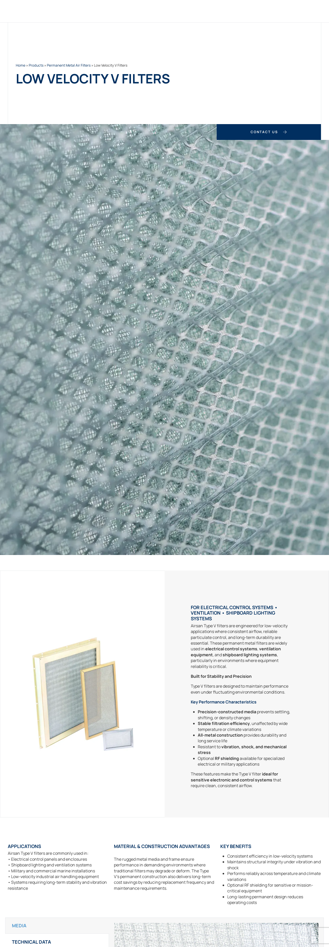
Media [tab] (19, 925)
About (263, 11)
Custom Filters (154, 11)
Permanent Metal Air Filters (69, 65)
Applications (195, 11)
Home (93, 11)
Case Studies (233, 11)
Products (118, 11)
